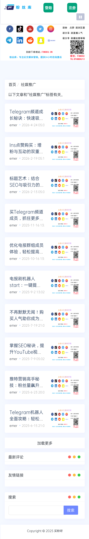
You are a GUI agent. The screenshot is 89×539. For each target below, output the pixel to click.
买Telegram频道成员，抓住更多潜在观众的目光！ (26, 218)
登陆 (48, 7)
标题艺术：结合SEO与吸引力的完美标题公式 (26, 184)
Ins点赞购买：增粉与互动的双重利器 (26, 151)
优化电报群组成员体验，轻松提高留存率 (26, 251)
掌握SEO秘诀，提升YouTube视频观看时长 (26, 351)
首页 (12, 84)
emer (13, 125)
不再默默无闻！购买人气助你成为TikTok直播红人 (26, 318)
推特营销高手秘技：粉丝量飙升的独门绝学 (26, 385)
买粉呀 (58, 531)
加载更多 (44, 442)
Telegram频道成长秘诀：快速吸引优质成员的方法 (26, 118)
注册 (72, 7)
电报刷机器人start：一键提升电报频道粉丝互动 (26, 285)
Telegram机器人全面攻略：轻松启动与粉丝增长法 (26, 418)
